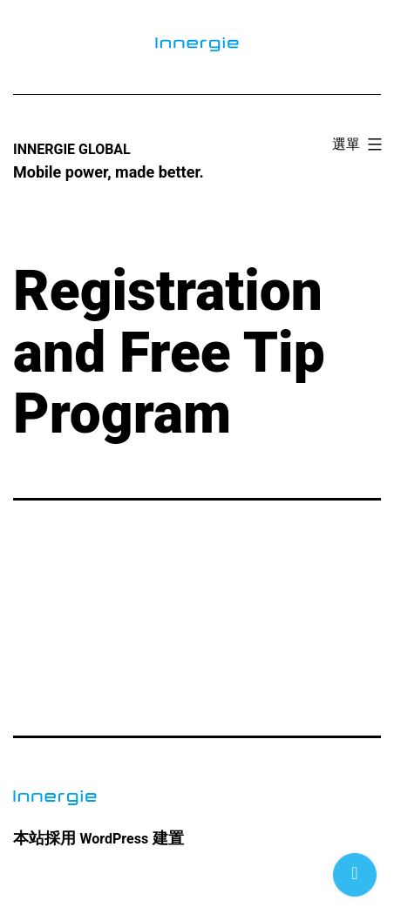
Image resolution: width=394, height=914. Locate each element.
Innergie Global (72, 149)
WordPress (113, 838)
